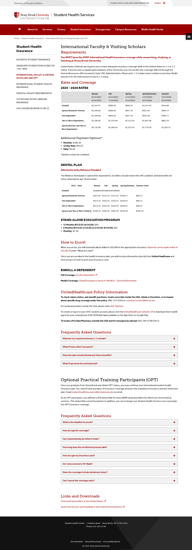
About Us (32, 29)
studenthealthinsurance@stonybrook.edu (92, 392)
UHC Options (116, 306)
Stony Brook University (100, 546)
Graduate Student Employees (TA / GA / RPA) (35, 67)
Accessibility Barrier (111, 541)
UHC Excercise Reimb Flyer (31, 108)
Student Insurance (80, 29)
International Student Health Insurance (34, 85)
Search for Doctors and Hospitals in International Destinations (91, 506)
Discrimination (77, 541)
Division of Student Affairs (28, 3)
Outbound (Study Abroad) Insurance (31, 101)
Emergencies (103, 29)
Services (47, 29)
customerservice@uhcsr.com (140, 300)
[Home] (19, 29)
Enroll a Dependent (85, 275)
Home (17, 38)
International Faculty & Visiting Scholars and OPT (67, 38)
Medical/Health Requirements (34, 93)
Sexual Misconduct (93, 541)
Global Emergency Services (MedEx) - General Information (108, 280)
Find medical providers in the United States (82, 501)
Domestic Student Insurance (33, 59)
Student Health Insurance (33, 38)
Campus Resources (126, 29)
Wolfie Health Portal (152, 29)
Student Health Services (74, 15)
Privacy (61, 29)
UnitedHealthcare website (137, 311)
